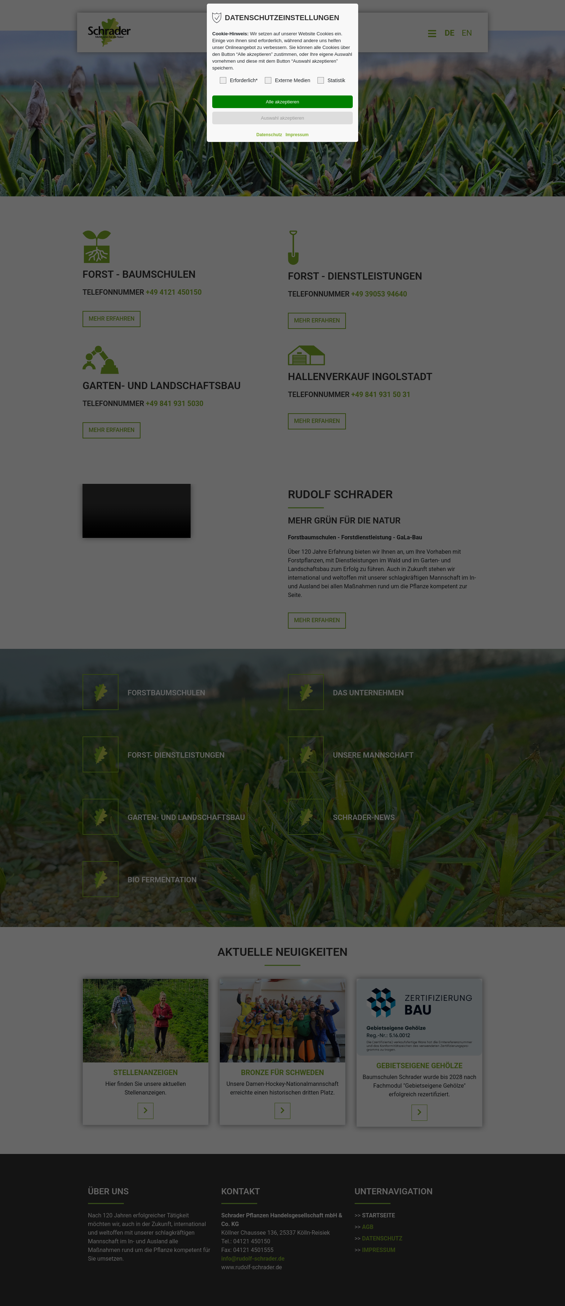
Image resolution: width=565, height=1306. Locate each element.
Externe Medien (287, 80)
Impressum (296, 134)
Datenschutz (269, 134)
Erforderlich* (239, 80)
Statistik (331, 80)
